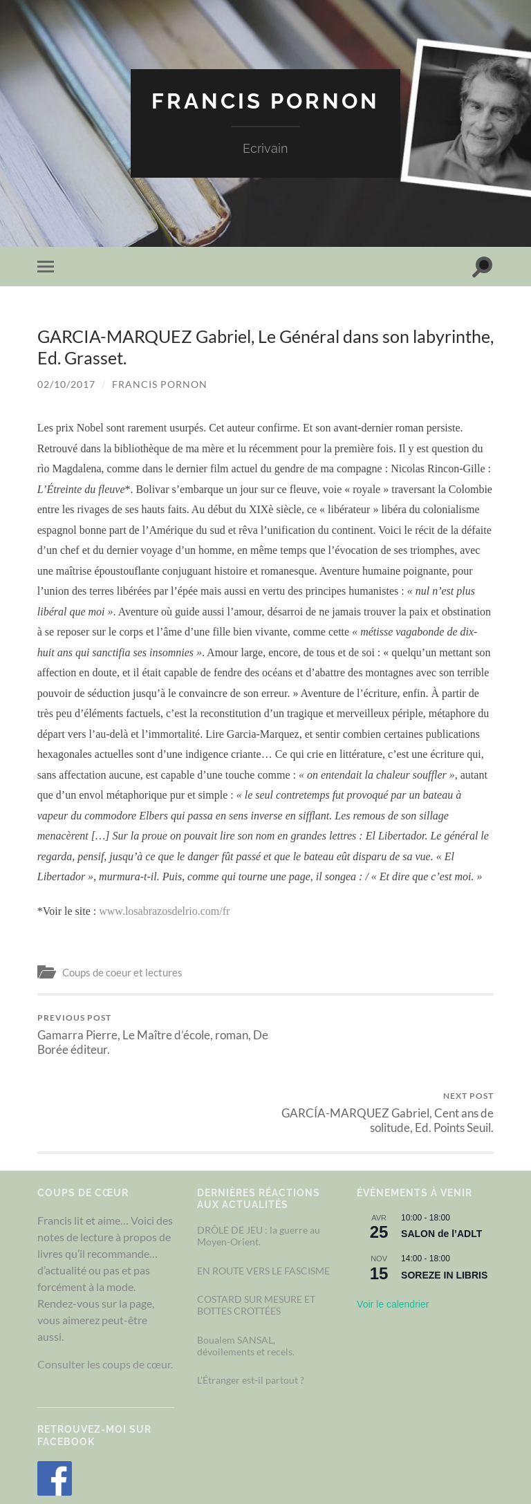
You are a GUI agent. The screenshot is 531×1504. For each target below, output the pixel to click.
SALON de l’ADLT (441, 1155)
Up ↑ (483, 1461)
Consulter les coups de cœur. (105, 1285)
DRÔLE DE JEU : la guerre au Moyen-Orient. (258, 1157)
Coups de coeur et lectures (122, 972)
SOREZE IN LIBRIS (444, 1197)
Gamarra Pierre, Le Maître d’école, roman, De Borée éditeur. (149, 1034)
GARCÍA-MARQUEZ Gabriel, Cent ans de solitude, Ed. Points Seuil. (382, 1034)
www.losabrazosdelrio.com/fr (164, 910)
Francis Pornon (265, 100)
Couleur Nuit (280, 1461)
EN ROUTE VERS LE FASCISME (263, 1192)
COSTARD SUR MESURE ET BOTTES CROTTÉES (256, 1226)
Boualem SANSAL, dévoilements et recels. (246, 1267)
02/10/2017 (66, 383)
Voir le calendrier (393, 1226)
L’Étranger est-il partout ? (250, 1302)
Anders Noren (420, 1461)
